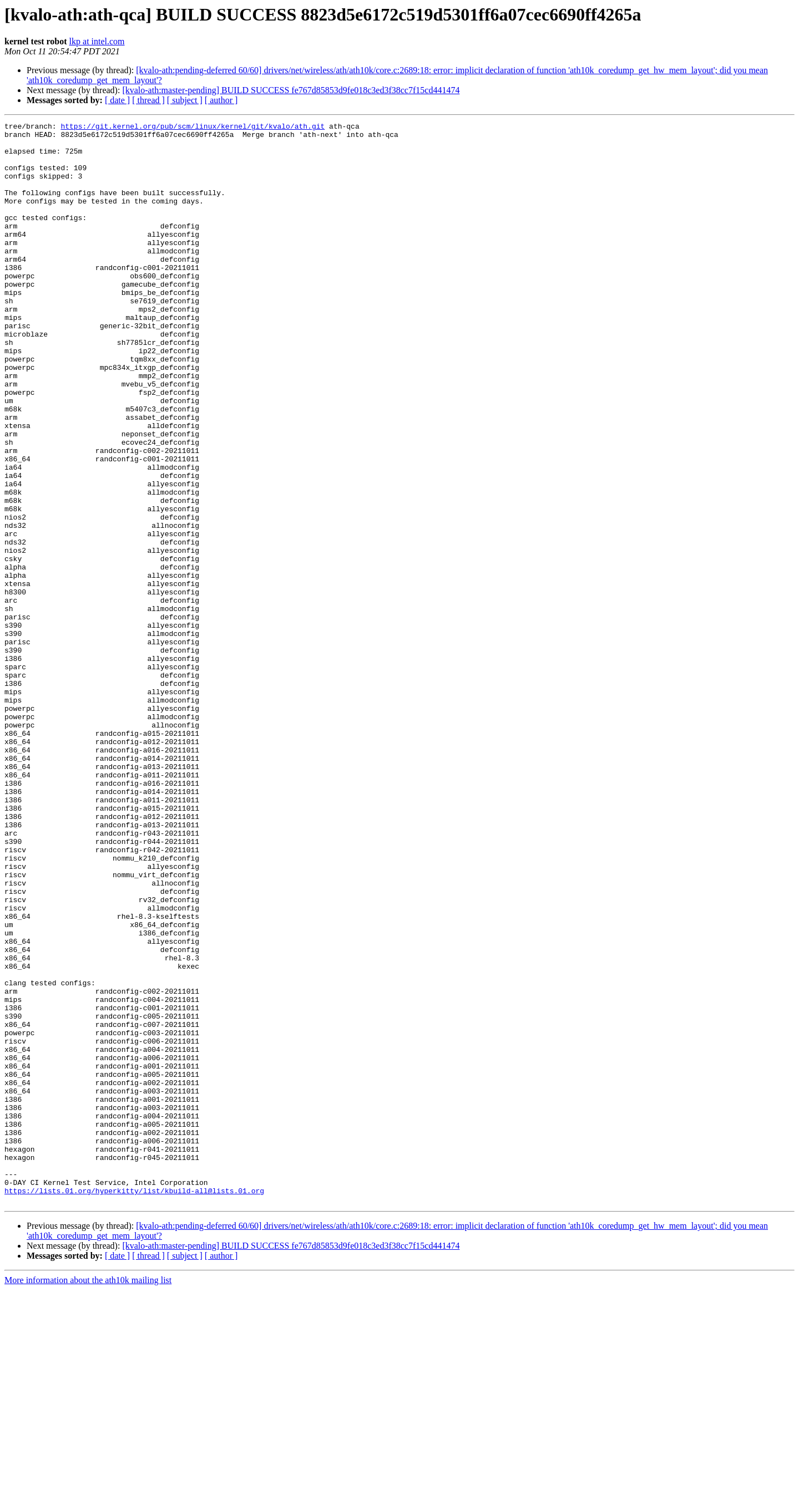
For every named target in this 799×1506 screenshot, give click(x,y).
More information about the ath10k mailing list (87, 1496)
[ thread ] (148, 100)
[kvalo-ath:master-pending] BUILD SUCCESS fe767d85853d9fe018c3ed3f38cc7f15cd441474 (290, 90)
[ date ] (117, 100)
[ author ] (221, 100)
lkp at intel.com (97, 41)
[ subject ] (185, 100)
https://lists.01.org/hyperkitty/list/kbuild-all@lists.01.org (134, 1405)
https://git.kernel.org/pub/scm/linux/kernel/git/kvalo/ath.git (192, 128)
